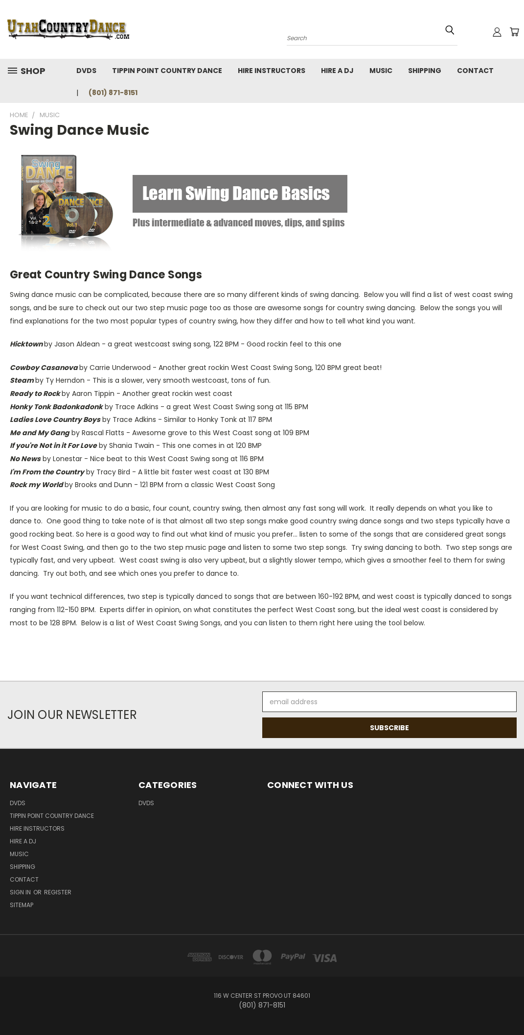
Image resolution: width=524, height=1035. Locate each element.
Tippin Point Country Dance (167, 70)
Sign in (21, 892)
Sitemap (21, 905)
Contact (475, 70)
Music (380, 70)
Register (57, 892)
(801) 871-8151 (113, 93)
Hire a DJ (337, 70)
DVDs (86, 70)
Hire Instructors (271, 70)
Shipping (424, 70)
